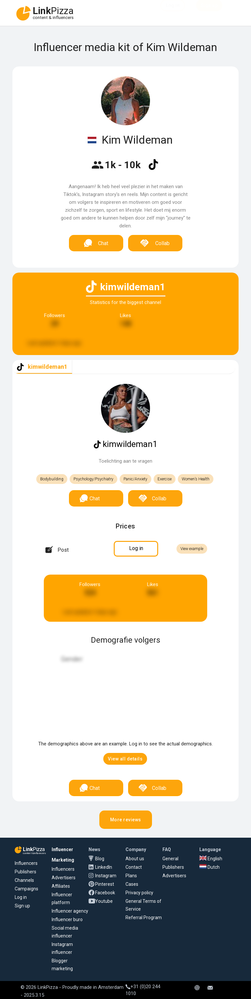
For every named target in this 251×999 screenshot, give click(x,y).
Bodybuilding (51, 479)
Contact (134, 867)
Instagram (105, 875)
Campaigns (26, 888)
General (170, 858)
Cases (132, 884)
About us (135, 858)
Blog (99, 858)
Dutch (209, 867)
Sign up (22, 905)
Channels (24, 880)
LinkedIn (103, 867)
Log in (21, 897)
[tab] (42, 367)
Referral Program (144, 917)
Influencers (26, 863)
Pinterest (104, 884)
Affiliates (61, 886)
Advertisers (63, 877)
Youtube (104, 901)
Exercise (165, 479)
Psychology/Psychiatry (93, 479)
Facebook (105, 892)
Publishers (25, 871)
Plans (131, 875)
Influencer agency (70, 911)
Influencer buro (67, 919)
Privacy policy (139, 892)
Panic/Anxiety (135, 479)
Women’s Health (195, 479)
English (210, 858)
